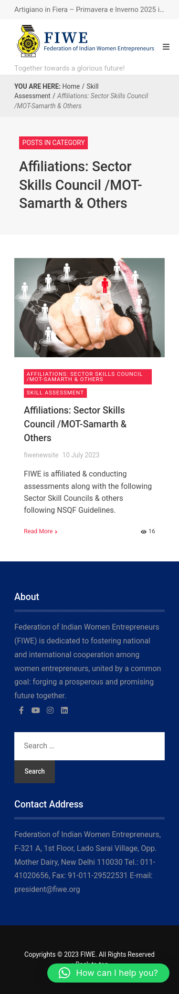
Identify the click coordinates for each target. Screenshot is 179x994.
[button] (108, 973)
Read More (38, 531)
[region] (89, 912)
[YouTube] (36, 710)
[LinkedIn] (64, 710)
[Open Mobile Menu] (166, 46)
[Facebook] (21, 710)
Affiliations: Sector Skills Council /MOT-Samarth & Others (75, 424)
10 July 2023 (80, 455)
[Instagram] (50, 710)
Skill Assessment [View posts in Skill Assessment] (55, 392)
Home (71, 86)
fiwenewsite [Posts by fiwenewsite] (41, 455)
